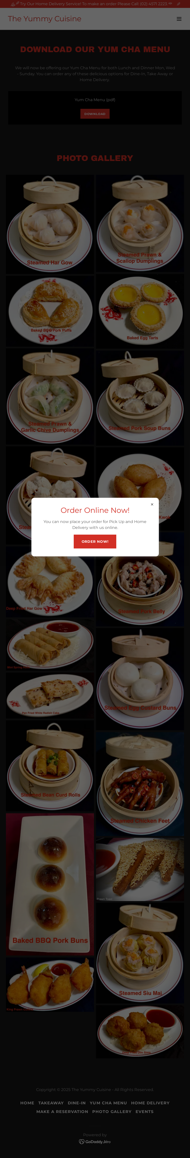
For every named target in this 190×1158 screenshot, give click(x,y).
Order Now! (95, 541)
